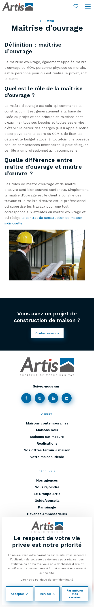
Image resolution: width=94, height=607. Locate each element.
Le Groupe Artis (47, 494)
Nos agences (47, 480)
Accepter (19, 594)
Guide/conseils (47, 501)
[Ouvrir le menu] (88, 6)
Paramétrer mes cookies (74, 594)
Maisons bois (47, 430)
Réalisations (47, 443)
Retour (47, 21)
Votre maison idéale (47, 457)
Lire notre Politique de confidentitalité (47, 579)
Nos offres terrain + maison (47, 450)
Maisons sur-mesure (47, 437)
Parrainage (47, 507)
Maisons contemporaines (47, 423)
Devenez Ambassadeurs (47, 514)
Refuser (47, 594)
